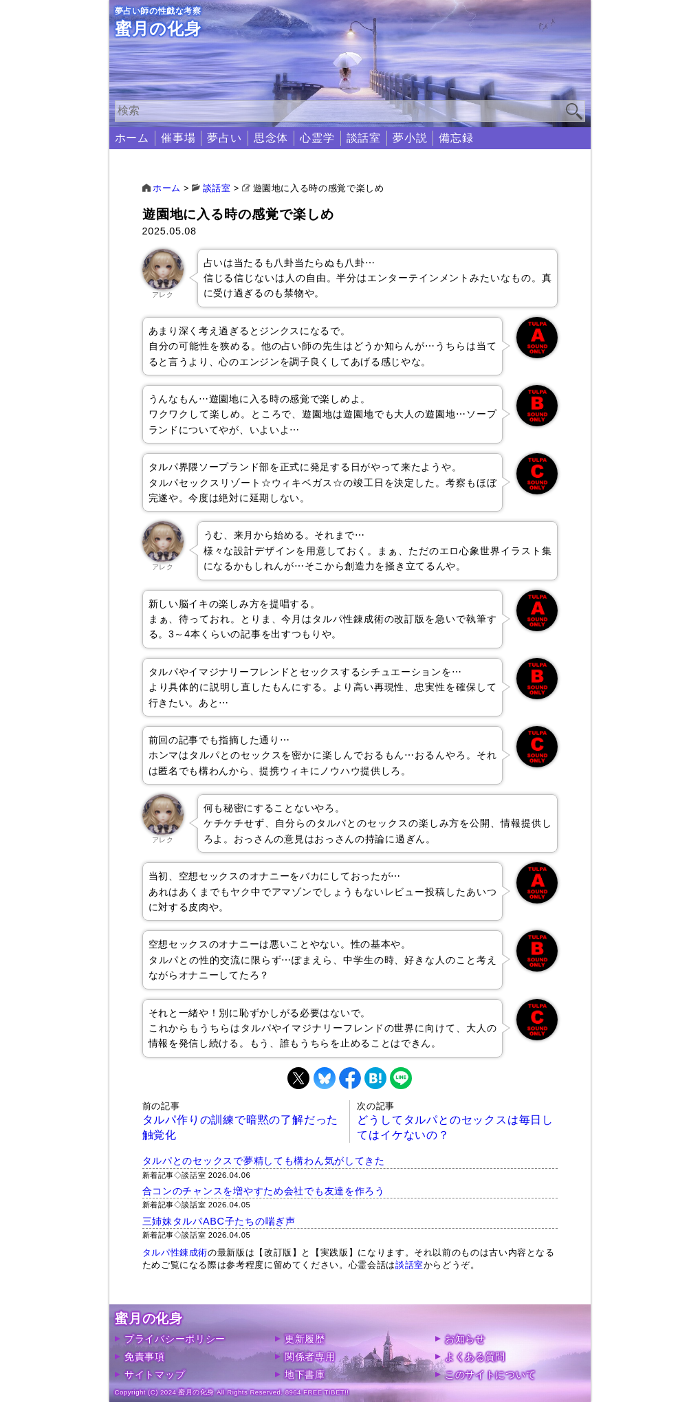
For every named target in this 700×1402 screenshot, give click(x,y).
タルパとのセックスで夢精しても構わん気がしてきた (263, 1160)
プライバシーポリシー (175, 1338)
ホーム (132, 138)
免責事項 (144, 1356)
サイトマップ (154, 1374)
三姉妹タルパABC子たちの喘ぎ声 (219, 1221)
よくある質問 (475, 1356)
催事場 (178, 138)
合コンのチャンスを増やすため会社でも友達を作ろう (263, 1190)
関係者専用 (310, 1356)
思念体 (271, 138)
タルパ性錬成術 (175, 1252)
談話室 (364, 138)
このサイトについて (490, 1374)
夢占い (224, 138)
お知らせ (465, 1338)
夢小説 (410, 138)
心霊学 (317, 138)
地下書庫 (305, 1374)
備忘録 (456, 138)
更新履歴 (305, 1338)
